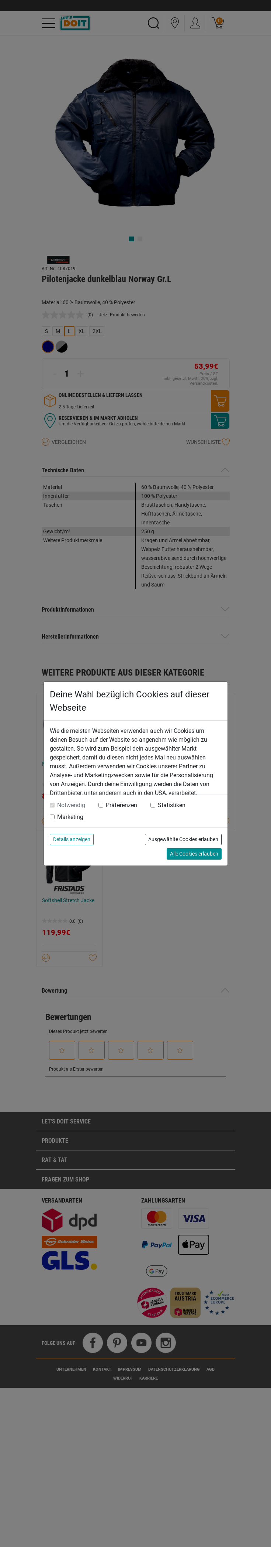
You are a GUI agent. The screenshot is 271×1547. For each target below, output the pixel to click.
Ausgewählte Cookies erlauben (183, 839)
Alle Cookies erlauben (194, 854)
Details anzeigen (71, 839)
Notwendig (71, 805)
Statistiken (171, 805)
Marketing (70, 816)
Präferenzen (121, 805)
